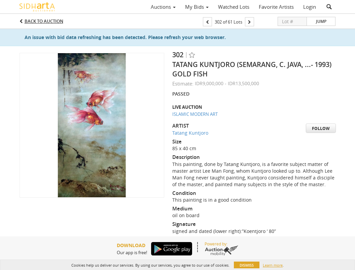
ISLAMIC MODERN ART (195, 114)
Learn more (273, 265)
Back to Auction (44, 21)
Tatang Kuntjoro (190, 133)
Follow (321, 128)
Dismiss (247, 265)
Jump (321, 21)
